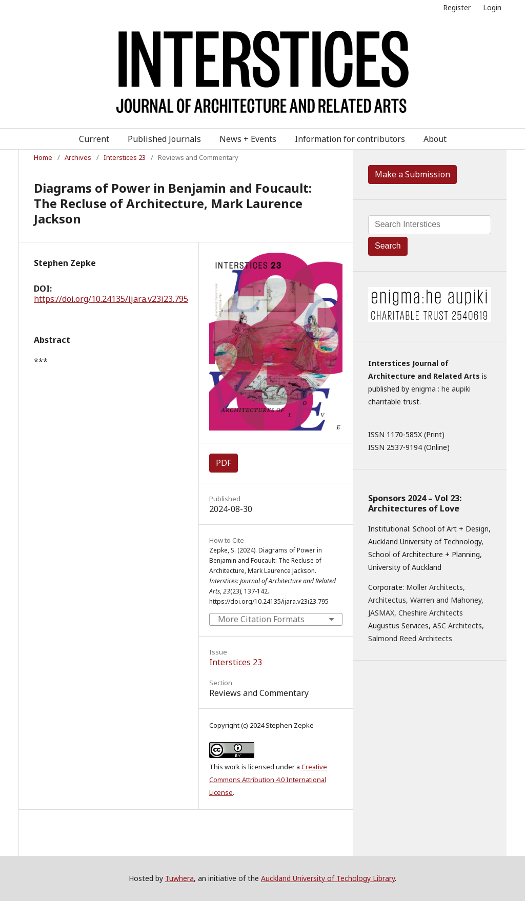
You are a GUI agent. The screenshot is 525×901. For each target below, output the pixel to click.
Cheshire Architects (430, 613)
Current (94, 139)
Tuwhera (179, 878)
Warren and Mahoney (445, 600)
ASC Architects (457, 625)
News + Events (247, 139)
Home (43, 157)
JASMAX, (382, 613)
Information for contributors (350, 139)
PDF (223, 462)
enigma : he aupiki (441, 389)
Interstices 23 (125, 157)
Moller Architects (434, 587)
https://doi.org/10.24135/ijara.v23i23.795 (111, 298)
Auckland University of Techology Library (328, 878)
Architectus (387, 600)
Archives (78, 157)
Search (388, 245)
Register (457, 7)
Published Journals (164, 139)
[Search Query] (429, 224)
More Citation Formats (261, 619)
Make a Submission (412, 174)
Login (492, 7)
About (435, 139)
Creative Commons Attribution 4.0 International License (268, 779)
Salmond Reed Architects (410, 638)
